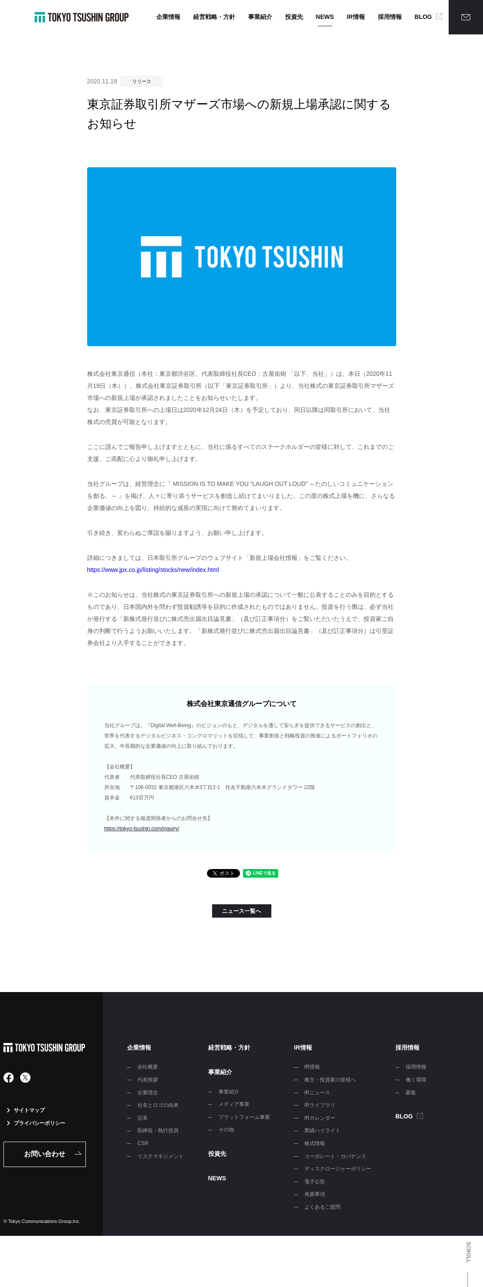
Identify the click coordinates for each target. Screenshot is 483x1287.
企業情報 (168, 16)
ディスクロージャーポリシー (337, 1169)
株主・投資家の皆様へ (330, 1080)
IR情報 (356, 16)
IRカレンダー (319, 1118)
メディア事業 (234, 1104)
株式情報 (314, 1143)
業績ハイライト (322, 1130)
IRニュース (317, 1093)
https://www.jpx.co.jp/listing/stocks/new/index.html (153, 569)
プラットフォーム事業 (244, 1117)
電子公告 (314, 1182)
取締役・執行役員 (158, 1130)
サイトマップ (26, 1110)
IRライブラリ (319, 1105)
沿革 (142, 1118)
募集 (411, 1093)
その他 (226, 1130)
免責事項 (314, 1194)
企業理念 (147, 1093)
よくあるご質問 (322, 1207)
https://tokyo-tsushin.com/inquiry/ (141, 829)
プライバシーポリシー (36, 1123)
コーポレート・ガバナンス (335, 1156)
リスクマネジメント (160, 1156)
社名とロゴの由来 (158, 1105)
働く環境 (416, 1080)
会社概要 (147, 1067)
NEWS (325, 16)
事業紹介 (260, 16)
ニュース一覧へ (241, 911)
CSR (142, 1143)
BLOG (423, 16)
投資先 (294, 16)
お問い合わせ (44, 1154)
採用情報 (390, 16)
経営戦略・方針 (214, 16)
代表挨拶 (147, 1080)
